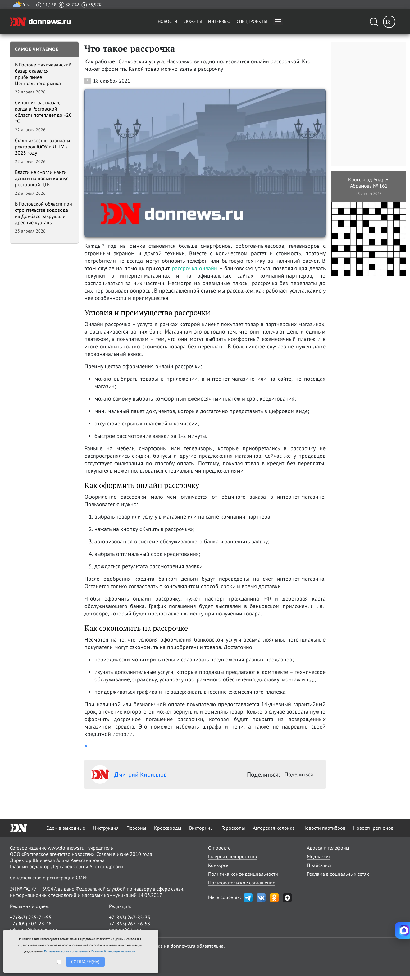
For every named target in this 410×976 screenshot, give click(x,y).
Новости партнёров (324, 828)
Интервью (219, 21)
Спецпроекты (252, 21)
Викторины (201, 828)
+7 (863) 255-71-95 (31, 917)
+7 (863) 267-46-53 (129, 923)
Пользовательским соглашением (66, 951)
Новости (167, 21)
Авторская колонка (274, 828)
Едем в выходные (65, 828)
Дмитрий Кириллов (129, 774)
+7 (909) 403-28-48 (31, 923)
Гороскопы (233, 828)
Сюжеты (193, 21)
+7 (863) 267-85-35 (129, 917)
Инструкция (106, 828)
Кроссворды (167, 828)
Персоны (136, 828)
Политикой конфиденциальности (113, 951)
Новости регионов (373, 828)
